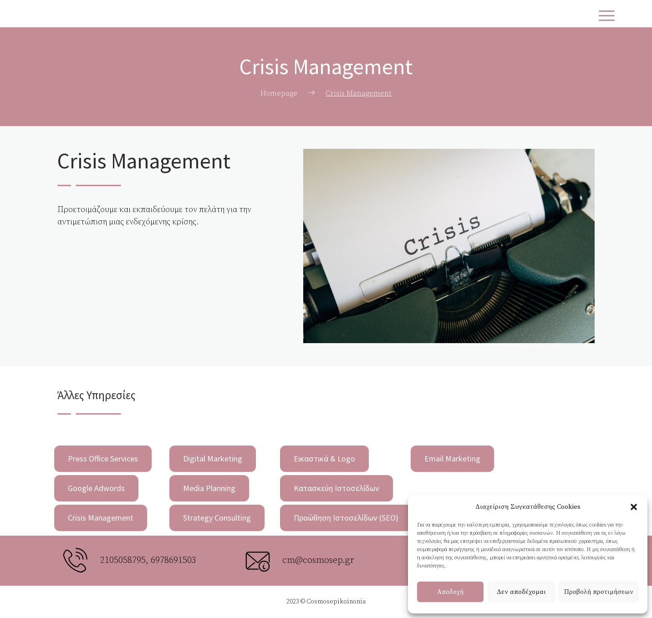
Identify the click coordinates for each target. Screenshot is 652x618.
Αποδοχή (450, 592)
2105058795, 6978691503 (148, 560)
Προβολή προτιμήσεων (598, 592)
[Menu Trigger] (606, 16)
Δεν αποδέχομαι (521, 592)
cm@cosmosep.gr (318, 560)
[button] (633, 507)
